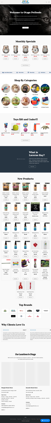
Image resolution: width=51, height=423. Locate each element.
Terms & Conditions (13, 419)
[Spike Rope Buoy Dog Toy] (30, 290)
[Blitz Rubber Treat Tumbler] (25, 53)
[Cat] (15, 90)
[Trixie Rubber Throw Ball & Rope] (5, 129)
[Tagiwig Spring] (45, 211)
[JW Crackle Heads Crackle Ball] (25, 129)
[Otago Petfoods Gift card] (35, 211)
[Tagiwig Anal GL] (45, 231)
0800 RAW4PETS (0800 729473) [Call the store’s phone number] (8, 405)
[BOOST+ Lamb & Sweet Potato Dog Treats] (25, 191)
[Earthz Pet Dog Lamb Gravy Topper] (5, 211)
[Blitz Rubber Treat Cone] (45, 53)
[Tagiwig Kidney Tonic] (25, 249)
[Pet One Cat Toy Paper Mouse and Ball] (25, 269)
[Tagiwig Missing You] (35, 231)
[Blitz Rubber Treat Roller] (15, 53)
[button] (45, 420)
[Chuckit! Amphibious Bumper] (35, 129)
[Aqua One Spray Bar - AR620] (5, 269)
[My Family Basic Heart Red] (35, 249)
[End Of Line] (35, 102)
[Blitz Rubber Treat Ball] (5, 53)
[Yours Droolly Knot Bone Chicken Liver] (35, 269)
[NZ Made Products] (45, 102)
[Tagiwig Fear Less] (25, 231)
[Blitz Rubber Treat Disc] (35, 53)
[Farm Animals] (35, 90)
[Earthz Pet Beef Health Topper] (45, 191)
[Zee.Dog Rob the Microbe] (15, 129)
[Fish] (45, 90)
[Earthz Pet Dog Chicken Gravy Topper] (15, 211)
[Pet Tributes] (5, 102)
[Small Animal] (25, 102)
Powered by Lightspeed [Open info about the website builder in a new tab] (25, 420)
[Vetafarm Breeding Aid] (45, 249)
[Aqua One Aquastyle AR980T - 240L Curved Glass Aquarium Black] (45, 269)
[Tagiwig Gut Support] (15, 249)
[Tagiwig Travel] (5, 231)
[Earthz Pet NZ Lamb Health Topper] (25, 211)
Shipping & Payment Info (26, 419)
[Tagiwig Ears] (5, 249)
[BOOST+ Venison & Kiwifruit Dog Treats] (15, 191)
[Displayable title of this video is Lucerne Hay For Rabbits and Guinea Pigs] (13, 154)
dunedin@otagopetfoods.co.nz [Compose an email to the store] (32, 405)
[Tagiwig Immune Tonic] (15, 231)
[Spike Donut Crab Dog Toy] (20, 290)
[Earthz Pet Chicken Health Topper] (35, 191)
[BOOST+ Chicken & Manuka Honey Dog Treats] (5, 191)
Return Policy (33, 419)
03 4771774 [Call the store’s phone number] (28, 404)
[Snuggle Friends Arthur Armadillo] (45, 129)
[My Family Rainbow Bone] (15, 269)
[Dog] (25, 90)
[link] (3, 409)
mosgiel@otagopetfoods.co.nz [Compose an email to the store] (7, 407)
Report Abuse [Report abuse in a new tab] (39, 419)
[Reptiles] (15, 102)
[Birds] (5, 90)
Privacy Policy (19, 419)
